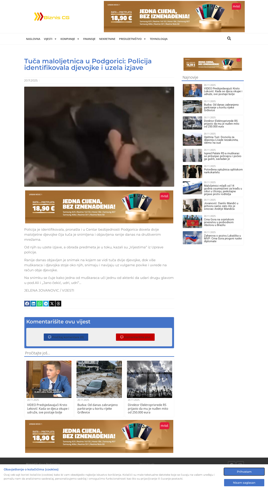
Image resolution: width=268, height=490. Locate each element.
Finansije (89, 39)
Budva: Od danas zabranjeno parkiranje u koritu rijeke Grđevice (97, 408)
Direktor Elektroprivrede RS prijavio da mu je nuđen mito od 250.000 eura (148, 408)
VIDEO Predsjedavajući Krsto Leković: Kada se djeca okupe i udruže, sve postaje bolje (48, 408)
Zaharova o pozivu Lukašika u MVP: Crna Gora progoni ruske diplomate (223, 238)
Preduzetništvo (132, 39)
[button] (27, 304)
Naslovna (33, 39)
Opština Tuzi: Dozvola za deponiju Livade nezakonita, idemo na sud (221, 139)
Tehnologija (159, 39)
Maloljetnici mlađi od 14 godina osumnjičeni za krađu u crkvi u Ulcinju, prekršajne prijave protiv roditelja (223, 190)
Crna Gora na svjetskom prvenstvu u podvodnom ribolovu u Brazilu (219, 222)
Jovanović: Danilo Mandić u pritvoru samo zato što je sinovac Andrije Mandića (221, 206)
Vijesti (50, 39)
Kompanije (69, 39)
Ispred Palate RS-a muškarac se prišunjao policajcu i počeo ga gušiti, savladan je (222, 156)
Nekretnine (107, 39)
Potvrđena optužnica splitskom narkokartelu (223, 171)
